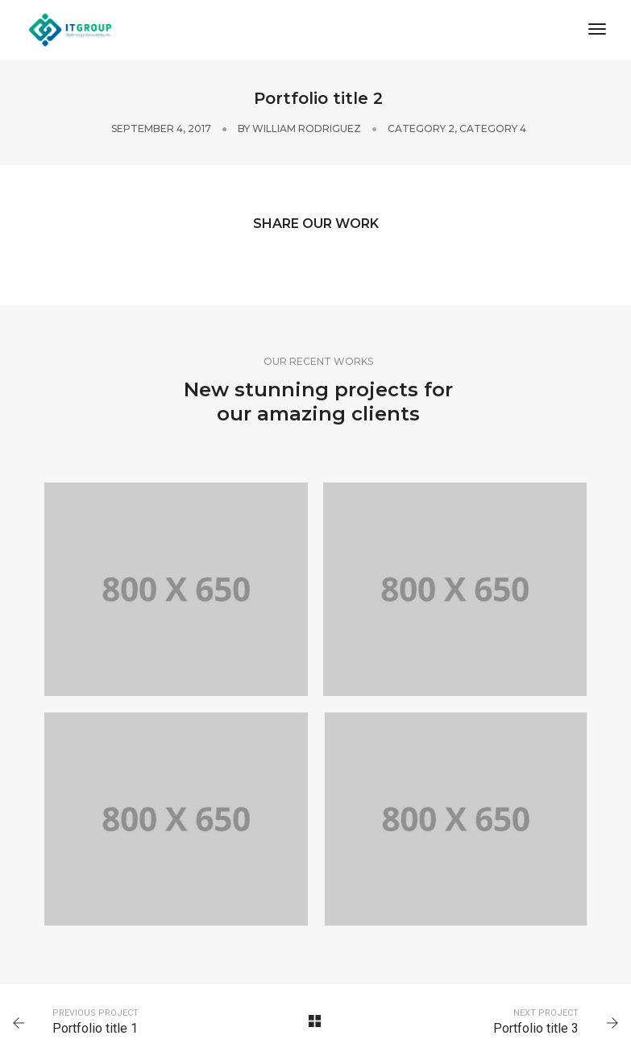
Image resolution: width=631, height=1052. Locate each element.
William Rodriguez (306, 128)
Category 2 (421, 128)
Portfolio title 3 (536, 1028)
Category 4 (492, 128)
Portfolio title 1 (95, 1028)
